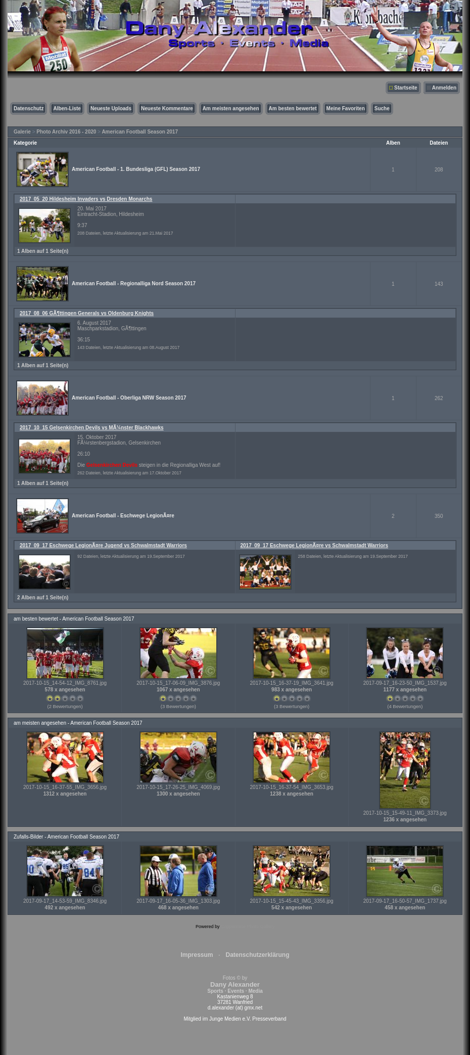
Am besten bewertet (293, 108)
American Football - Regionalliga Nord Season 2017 (134, 283)
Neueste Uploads (110, 108)
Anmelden (444, 88)
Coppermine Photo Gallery (247, 926)
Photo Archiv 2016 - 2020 (66, 132)
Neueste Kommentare (167, 108)
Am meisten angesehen (231, 108)
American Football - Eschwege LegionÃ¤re (123, 515)
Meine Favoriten (345, 108)
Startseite (405, 88)
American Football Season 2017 (140, 132)
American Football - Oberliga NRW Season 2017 (129, 398)
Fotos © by (234, 984)
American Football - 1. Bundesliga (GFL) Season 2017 (136, 169)
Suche (382, 108)
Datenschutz (28, 108)
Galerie (22, 132)
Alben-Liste (66, 108)
